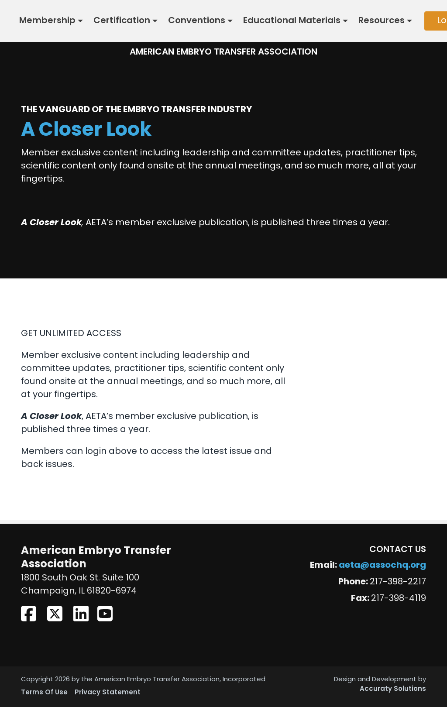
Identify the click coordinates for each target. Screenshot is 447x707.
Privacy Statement (108, 693)
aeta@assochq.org (382, 565)
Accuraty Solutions (393, 689)
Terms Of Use (44, 693)
